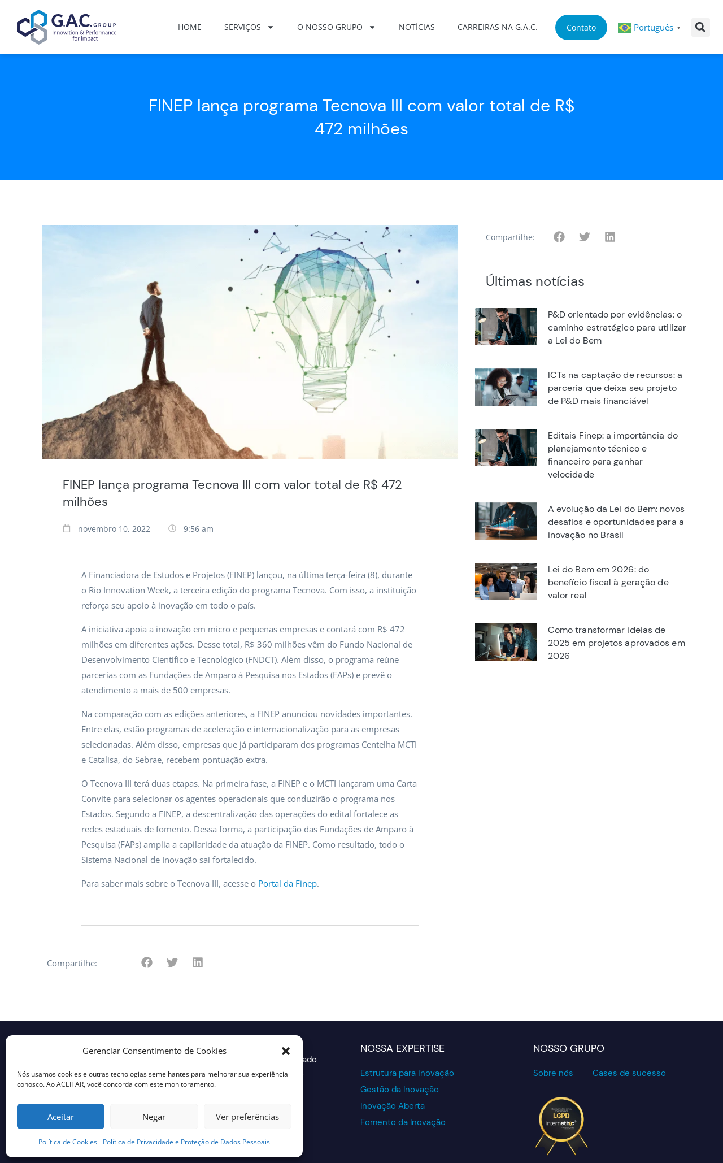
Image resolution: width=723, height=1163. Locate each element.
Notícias (417, 26)
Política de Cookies (67, 1142)
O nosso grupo (336, 27)
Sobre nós (553, 1073)
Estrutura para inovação (407, 1073)
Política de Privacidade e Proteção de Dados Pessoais (186, 1142)
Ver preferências (247, 1116)
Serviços (249, 27)
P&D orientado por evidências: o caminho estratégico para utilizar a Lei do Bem (617, 327)
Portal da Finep (287, 883)
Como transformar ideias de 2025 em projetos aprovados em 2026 (616, 643)
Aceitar (60, 1116)
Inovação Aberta (392, 1106)
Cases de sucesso (629, 1073)
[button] (285, 1051)
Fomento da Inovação (403, 1122)
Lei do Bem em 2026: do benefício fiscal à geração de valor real (608, 582)
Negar (153, 1116)
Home (190, 26)
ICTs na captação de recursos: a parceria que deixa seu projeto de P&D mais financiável (615, 388)
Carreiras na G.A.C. (498, 26)
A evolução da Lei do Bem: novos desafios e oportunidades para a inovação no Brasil (616, 522)
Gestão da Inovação (399, 1089)
